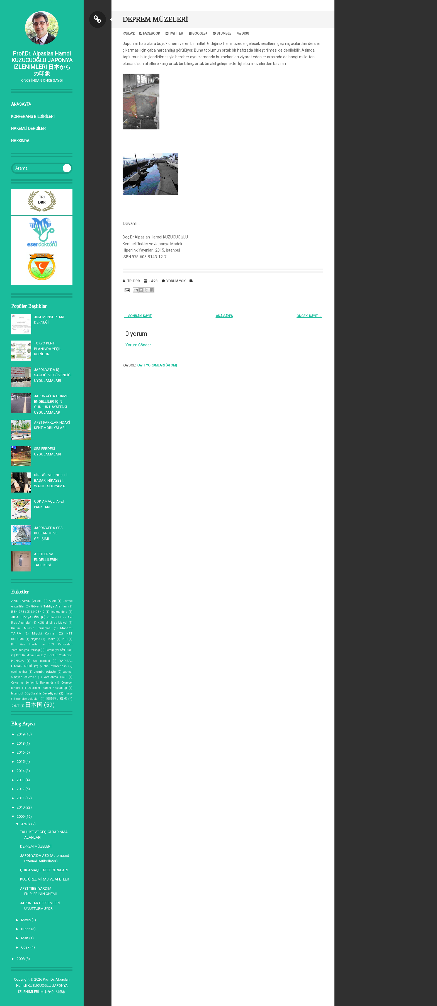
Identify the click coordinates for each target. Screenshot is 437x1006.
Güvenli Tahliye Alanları (49, 606)
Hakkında (20, 141)
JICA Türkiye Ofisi (25, 617)
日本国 (34, 704)
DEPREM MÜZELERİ (36, 846)
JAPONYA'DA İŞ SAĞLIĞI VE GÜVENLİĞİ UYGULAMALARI (53, 375)
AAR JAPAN (20, 601)
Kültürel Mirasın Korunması (31, 628)
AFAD (52, 601)
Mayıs (26, 920)
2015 (21, 761)
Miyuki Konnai (44, 633)
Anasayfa (21, 104)
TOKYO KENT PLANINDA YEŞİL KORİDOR (47, 348)
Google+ (198, 33)
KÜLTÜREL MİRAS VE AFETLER (44, 879)
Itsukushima (58, 612)
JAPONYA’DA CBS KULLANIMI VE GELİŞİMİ (48, 533)
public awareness (53, 666)
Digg (243, 33)
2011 (21, 798)
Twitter (174, 33)
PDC (64, 639)
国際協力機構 (56, 699)
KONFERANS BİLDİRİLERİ (33, 116)
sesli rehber (19, 672)
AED (40, 601)
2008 (21, 959)
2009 (21, 816)
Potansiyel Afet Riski (59, 650)
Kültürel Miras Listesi (52, 622)
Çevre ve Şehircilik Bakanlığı (32, 682)
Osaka (51, 639)
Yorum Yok (175, 281)
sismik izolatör (45, 672)
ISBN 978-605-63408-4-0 (27, 612)
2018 (21, 743)
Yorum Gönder (138, 345)
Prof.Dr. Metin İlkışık (29, 655)
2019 (21, 734)
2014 (21, 771)
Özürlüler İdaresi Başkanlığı (47, 688)
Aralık (26, 824)
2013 (21, 780)
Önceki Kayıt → (309, 316)
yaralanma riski (55, 677)
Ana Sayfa (224, 316)
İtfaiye (68, 693)
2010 (21, 807)
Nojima (35, 639)
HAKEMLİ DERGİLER (28, 128)
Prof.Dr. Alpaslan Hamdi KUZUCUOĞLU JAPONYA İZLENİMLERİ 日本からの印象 (41, 63)
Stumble (222, 33)
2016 (21, 752)
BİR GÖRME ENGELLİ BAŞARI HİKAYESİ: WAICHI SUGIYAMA (50, 480)
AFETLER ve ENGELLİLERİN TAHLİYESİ (46, 559)
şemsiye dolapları (28, 699)
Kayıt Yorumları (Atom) (157, 365)
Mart (25, 938)
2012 (21, 789)
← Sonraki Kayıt (138, 316)
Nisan (26, 929)
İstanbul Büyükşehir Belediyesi (34, 693)
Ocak (25, 947)
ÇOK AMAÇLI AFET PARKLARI (44, 870)
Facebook (149, 33)
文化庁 (15, 706)
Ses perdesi (41, 661)
